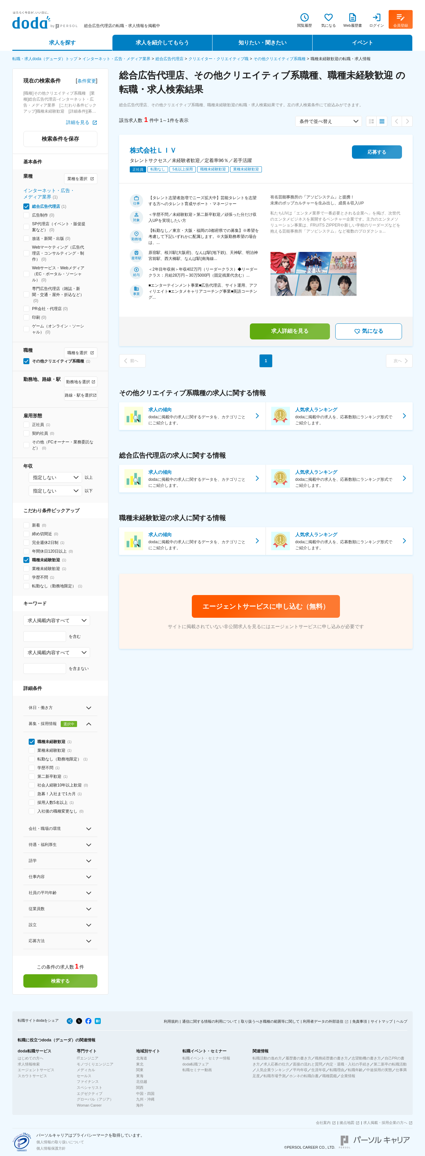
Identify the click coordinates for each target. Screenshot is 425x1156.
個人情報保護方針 (51, 1148)
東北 (139, 1064)
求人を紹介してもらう (162, 42)
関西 (139, 1088)
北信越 (141, 1081)
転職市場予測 (275, 1076)
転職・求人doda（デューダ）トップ (44, 58)
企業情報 (348, 1076)
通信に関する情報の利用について (209, 1021)
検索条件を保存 (60, 139)
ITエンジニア (87, 1058)
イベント (362, 42)
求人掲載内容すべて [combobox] (49, 620)
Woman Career (89, 1105)
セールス (84, 1076)
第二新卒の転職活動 (390, 1064)
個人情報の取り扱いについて (60, 1142)
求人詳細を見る (290, 331)
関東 (139, 1070)
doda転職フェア (195, 1064)
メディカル (86, 1070)
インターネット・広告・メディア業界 (116, 58)
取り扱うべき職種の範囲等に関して (270, 1021)
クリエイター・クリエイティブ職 (218, 58)
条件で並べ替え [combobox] (316, 121)
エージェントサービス (36, 1070)
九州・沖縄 (145, 1099)
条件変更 (86, 81)
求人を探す (62, 42)
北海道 (141, 1058)
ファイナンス (88, 1081)
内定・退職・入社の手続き (348, 1064)
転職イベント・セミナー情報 (206, 1058)
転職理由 (337, 1070)
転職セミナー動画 (197, 1070)
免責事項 (359, 1021)
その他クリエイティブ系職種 (280, 58)
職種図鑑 (329, 1076)
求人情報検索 (29, 1064)
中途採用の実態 (379, 1070)
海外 (139, 1105)
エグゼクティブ (89, 1094)
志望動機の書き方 (366, 1058)
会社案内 (323, 1123)
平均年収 (300, 1070)
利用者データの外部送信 (323, 1021)
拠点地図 (347, 1123)
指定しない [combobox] (44, 477)
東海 (139, 1076)
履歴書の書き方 (298, 1058)
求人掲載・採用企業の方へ (385, 1123)
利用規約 (171, 1021)
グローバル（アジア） (95, 1099)
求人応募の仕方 (276, 1064)
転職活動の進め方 (267, 1058)
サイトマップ (382, 1021)
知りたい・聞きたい (263, 42)
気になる (368, 331)
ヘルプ (401, 1021)
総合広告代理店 (169, 58)
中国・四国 (145, 1094)
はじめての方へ (30, 1058)
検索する (60, 981)
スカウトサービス (32, 1076)
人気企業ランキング (272, 1070)
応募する (377, 152)
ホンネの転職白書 (304, 1076)
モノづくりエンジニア (95, 1064)
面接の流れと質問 (307, 1064)
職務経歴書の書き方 (331, 1058)
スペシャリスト (89, 1088)
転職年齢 (355, 1070)
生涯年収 (318, 1070)
